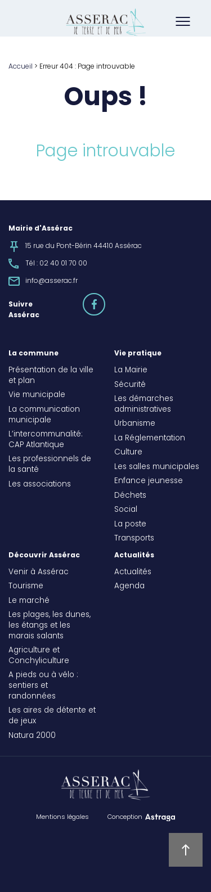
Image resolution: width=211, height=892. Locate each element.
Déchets (130, 496)
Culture (128, 453)
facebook (104, 299)
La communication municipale (44, 415)
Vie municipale (36, 395)
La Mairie (130, 370)
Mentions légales (62, 817)
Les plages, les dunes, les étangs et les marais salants (49, 626)
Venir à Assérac (38, 572)
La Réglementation (149, 439)
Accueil (20, 67)
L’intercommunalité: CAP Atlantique (45, 440)
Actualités (134, 555)
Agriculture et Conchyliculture (38, 656)
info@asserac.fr (51, 281)
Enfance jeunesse (148, 481)
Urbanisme (134, 424)
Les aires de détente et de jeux (52, 716)
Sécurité (130, 385)
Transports (134, 539)
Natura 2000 (32, 736)
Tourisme (25, 586)
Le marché (29, 601)
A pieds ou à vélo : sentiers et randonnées (43, 686)
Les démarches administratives (143, 404)
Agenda (129, 586)
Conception (124, 817)
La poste (130, 525)
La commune (33, 353)
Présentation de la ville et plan (50, 376)
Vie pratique (137, 353)
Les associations (39, 485)
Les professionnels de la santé (49, 464)
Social (125, 510)
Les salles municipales (156, 467)
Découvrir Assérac (44, 555)
